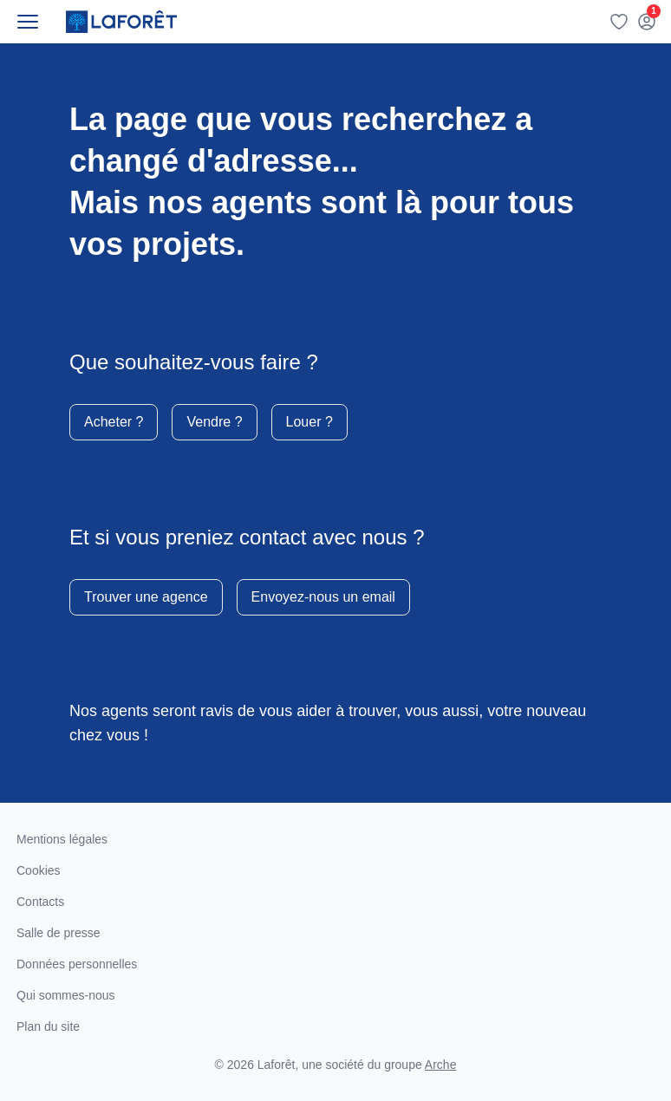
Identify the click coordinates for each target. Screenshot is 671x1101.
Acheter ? (113, 421)
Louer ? (309, 421)
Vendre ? (214, 421)
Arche (441, 1065)
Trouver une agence (146, 597)
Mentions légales (61, 839)
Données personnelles (76, 964)
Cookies (38, 870)
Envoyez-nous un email (323, 597)
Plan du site (48, 1026)
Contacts (40, 902)
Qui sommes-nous (65, 995)
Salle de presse (58, 933)
